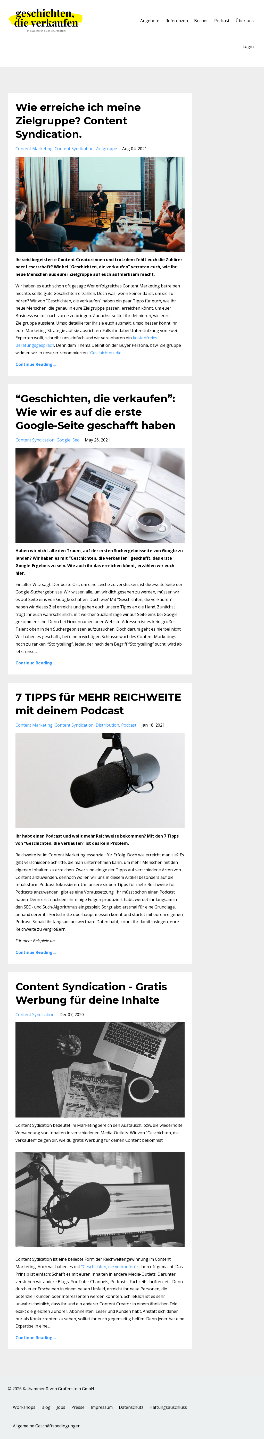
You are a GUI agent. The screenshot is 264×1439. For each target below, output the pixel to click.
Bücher (201, 20)
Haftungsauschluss (168, 1407)
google (63, 440)
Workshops (24, 1407)
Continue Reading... (35, 364)
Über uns (245, 20)
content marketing (34, 148)
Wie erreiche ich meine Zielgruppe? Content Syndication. (78, 120)
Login (248, 46)
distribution (107, 725)
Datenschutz (131, 1407)
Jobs (61, 1407)
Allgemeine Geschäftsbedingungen (46, 1426)
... (106, 353)
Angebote (149, 20)
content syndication (74, 148)
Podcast (221, 20)
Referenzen (177, 20)
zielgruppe (106, 148)
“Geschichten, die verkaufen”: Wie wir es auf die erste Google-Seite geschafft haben (95, 412)
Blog (46, 1407)
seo (76, 440)
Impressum (102, 1407)
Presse (78, 1407)
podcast (128, 725)
